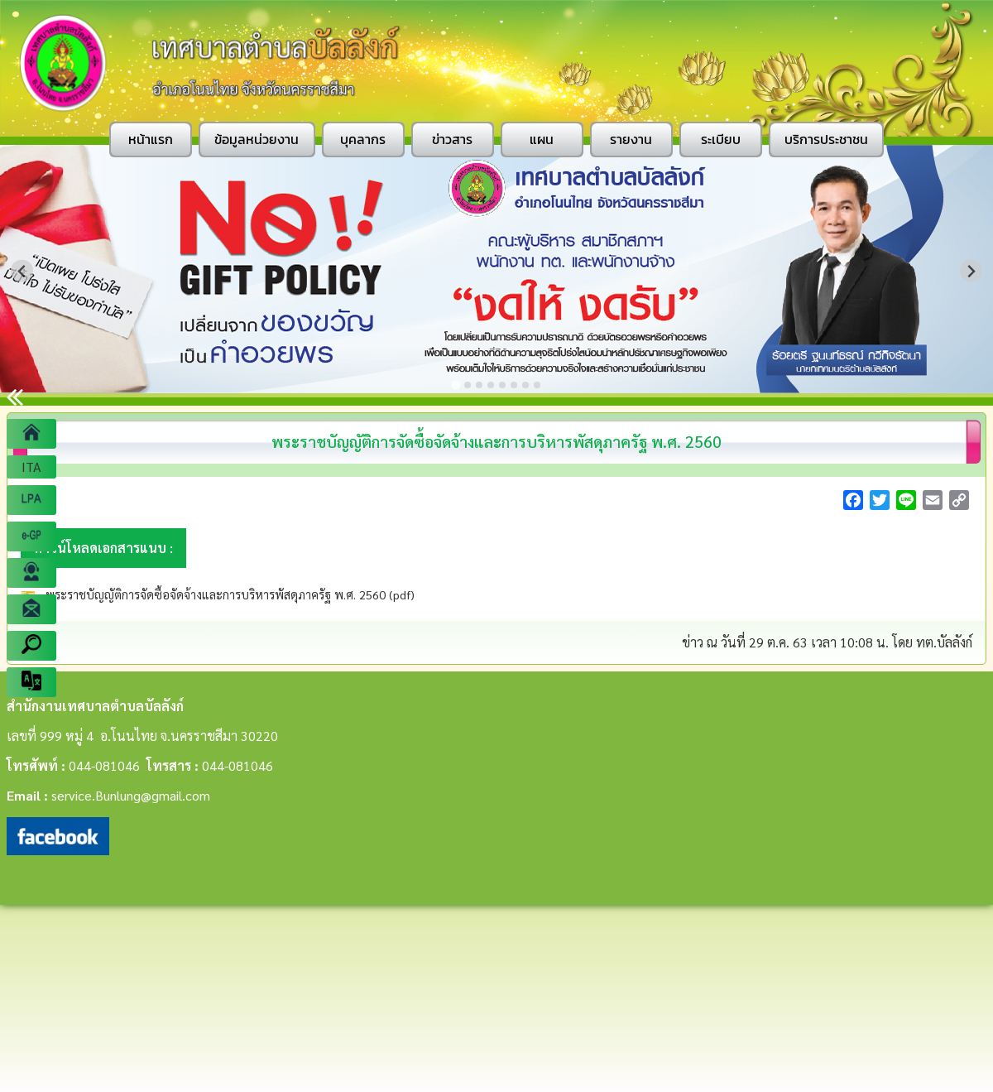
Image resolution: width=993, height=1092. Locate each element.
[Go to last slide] (22, 271)
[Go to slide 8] (537, 385)
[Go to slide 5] (502, 385)
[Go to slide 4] (490, 385)
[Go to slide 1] (455, 384)
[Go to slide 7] (525, 385)
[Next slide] (971, 271)
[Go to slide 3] (479, 385)
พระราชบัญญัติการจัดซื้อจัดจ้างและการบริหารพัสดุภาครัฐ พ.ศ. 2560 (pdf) (228, 594)
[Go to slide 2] (467, 385)
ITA (31, 466)
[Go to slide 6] (514, 385)
